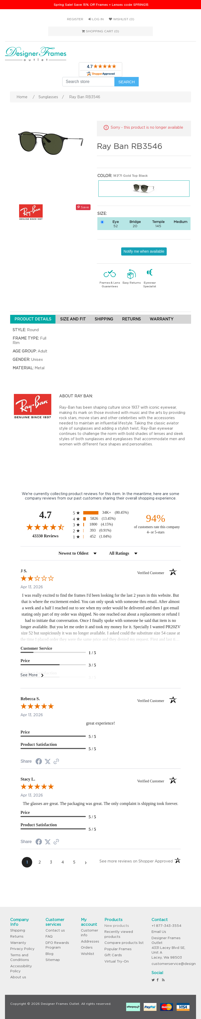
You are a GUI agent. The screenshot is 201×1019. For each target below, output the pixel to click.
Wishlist (87, 954)
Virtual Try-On (116, 961)
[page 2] (39, 862)
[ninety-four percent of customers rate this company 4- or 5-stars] (156, 523)
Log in (96, 19)
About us (18, 977)
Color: (104, 176)
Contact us (55, 930)
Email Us (159, 932)
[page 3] (51, 862)
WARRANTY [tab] (161, 319)
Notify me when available (144, 251)
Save (83, 207)
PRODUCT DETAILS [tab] (32, 319)
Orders (87, 947)
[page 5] (74, 862)
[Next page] (85, 862)
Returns (17, 936)
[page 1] (27, 862)
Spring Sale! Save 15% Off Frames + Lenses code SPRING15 (101, 4)
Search (126, 82)
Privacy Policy (22, 949)
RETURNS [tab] (131, 319)
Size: (102, 213)
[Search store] (88, 81)
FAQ (49, 936)
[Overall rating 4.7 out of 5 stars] (45, 527)
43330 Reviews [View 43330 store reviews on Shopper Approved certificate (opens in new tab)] (51, 535)
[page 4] (62, 862)
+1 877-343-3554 (166, 926)
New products (116, 926)
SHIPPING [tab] (104, 319)
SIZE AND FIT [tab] (73, 319)
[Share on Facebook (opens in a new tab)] (39, 762)
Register (75, 19)
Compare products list (124, 943)
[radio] (100, 512)
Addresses (90, 941)
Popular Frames (118, 949)
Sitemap (53, 960)
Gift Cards (113, 955)
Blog (49, 954)
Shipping (17, 930)
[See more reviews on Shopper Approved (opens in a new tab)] (56, 762)
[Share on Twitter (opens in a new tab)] (47, 762)
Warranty (18, 943)
